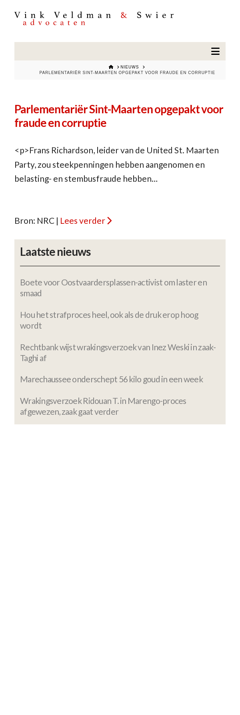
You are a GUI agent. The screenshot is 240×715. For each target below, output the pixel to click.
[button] (215, 51)
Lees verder (82, 220)
